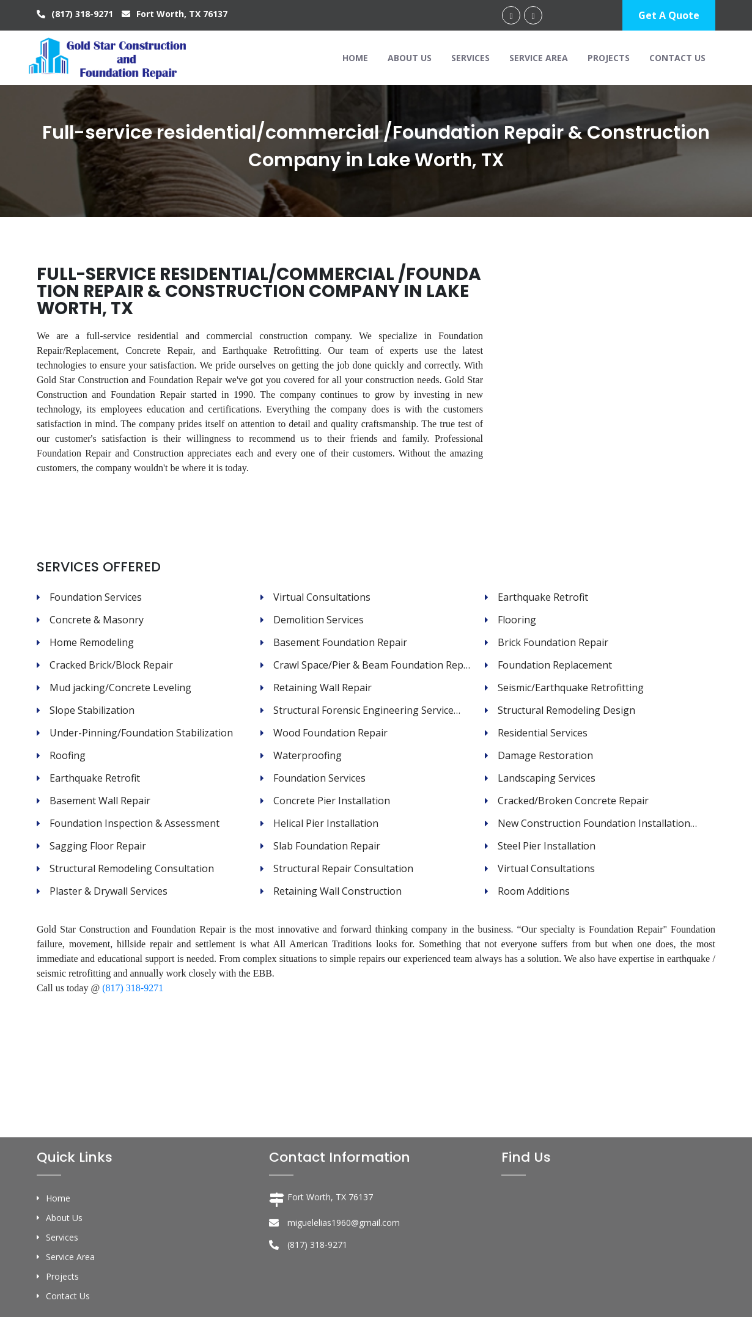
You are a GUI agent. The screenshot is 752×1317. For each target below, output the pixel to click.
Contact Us (677, 58)
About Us (410, 58)
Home (355, 58)
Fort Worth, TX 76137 (174, 14)
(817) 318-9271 (76, 14)
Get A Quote (668, 15)
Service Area (538, 58)
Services (470, 58)
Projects (609, 58)
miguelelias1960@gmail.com (343, 1294)
